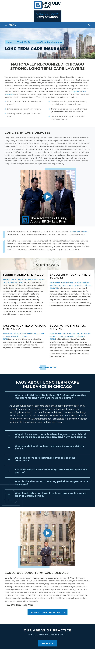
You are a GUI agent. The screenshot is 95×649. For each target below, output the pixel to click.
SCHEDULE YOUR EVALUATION (45, 612)
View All (48, 643)
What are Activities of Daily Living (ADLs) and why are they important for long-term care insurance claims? (51, 396)
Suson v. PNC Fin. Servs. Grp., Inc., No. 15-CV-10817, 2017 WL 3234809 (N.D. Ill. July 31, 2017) (70, 336)
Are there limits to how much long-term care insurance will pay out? (51, 471)
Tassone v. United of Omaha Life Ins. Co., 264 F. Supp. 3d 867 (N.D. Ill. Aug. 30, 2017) (23, 336)
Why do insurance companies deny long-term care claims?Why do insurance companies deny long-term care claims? (50, 435)
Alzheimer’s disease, (79, 231)
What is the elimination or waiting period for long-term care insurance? (51, 482)
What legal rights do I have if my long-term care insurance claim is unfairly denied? (50, 494)
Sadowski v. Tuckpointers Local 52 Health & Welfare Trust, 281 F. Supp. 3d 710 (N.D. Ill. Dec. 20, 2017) (70, 285)
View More (50, 368)
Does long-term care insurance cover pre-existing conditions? (45, 459)
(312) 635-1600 (47, 17)
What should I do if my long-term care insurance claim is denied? (49, 447)
